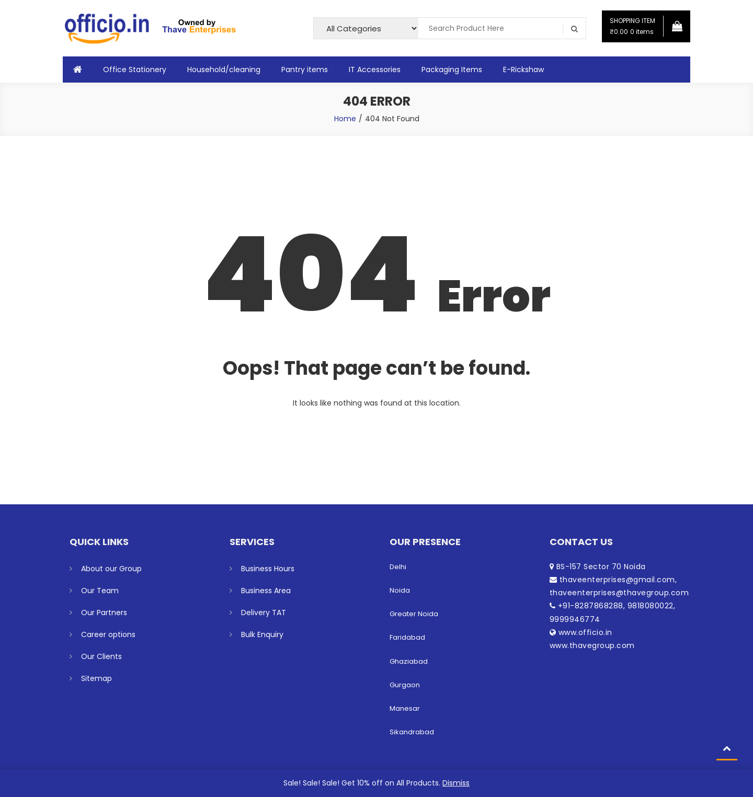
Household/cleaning (223, 69)
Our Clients (101, 656)
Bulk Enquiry (262, 634)
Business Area (266, 590)
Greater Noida (414, 614)
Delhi (398, 567)
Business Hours (267, 568)
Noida (400, 590)
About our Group (111, 568)
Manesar (405, 708)
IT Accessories (375, 69)
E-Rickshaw (523, 69)
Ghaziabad (409, 661)
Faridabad (407, 637)
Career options (108, 634)
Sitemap (96, 678)
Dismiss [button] (456, 783)
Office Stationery (134, 69)
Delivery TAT (263, 612)
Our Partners (104, 612)
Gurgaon (405, 685)
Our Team (100, 590)
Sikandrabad (412, 732)
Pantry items (304, 69)
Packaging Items (451, 69)
